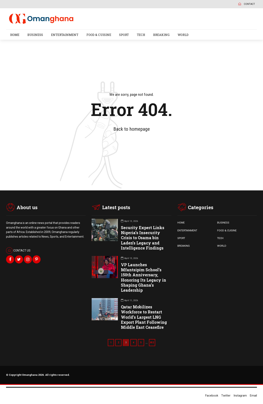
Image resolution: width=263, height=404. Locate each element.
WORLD (183, 35)
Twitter (226, 395)
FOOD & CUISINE (98, 35)
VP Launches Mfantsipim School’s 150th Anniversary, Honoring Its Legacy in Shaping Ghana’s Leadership (143, 277)
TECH (141, 35)
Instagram (240, 395)
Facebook (211, 395)
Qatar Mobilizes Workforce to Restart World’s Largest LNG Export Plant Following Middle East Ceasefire (144, 317)
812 (153, 342)
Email (253, 395)
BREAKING (161, 35)
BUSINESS (35, 35)
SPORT (124, 35)
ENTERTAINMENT (64, 35)
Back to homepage (131, 129)
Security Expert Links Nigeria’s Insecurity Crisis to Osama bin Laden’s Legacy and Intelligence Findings (142, 238)
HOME (14, 35)
